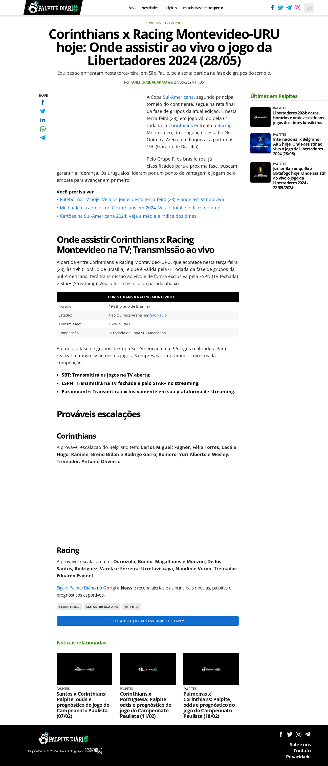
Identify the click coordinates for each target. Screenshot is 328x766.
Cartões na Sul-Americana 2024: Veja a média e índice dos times (128, 216)
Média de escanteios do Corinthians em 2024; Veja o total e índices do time (140, 207)
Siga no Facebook (281, 734)
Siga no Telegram (307, 734)
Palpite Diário (155, 23)
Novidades (149, 7)
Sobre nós (300, 744)
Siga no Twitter (290, 734)
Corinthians (180, 125)
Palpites (170, 7)
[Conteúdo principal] (164, 383)
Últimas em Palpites (273, 96)
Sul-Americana (178, 97)
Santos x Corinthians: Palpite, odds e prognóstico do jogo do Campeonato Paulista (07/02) (83, 705)
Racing (224, 125)
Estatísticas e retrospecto (203, 7)
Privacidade (298, 757)
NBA (131, 7)
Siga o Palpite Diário (76, 588)
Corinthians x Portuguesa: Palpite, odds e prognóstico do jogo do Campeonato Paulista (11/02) (145, 705)
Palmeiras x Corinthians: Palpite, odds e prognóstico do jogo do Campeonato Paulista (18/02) (209, 705)
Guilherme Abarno (148, 82)
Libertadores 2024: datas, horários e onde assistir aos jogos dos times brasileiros (298, 118)
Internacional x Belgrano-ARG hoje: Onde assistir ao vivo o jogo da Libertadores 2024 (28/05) (298, 146)
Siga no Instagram (298, 734)
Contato (302, 751)
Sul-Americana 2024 (102, 607)
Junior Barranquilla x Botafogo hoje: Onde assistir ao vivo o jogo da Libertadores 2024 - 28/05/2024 (299, 178)
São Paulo (158, 315)
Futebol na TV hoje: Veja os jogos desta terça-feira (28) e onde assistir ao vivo (142, 199)
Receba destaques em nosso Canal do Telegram (148, 621)
